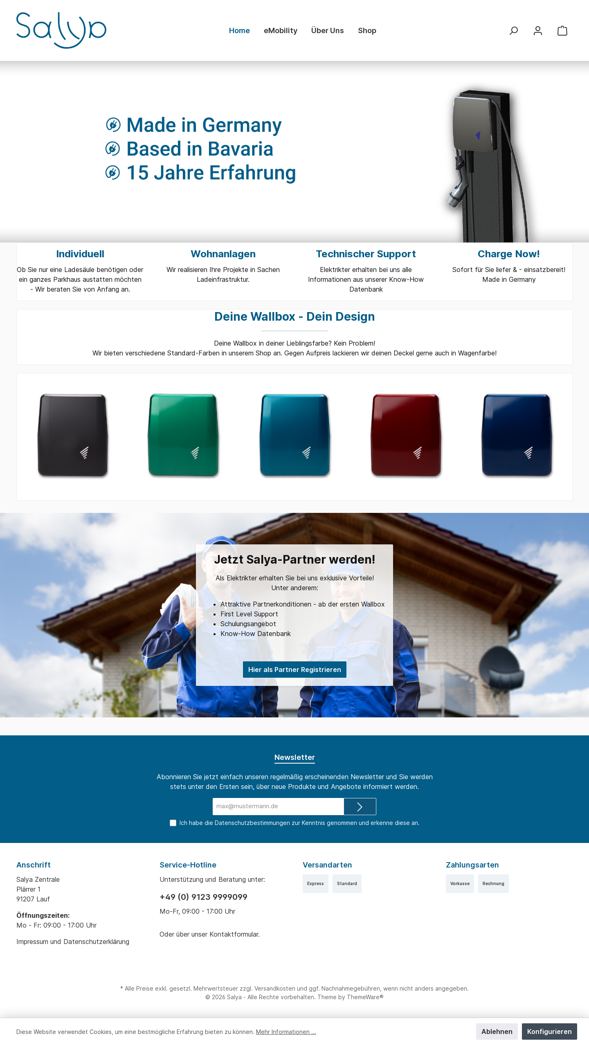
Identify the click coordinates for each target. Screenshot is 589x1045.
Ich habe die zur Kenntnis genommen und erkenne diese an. (299, 822)
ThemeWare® (364, 996)
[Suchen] (513, 30)
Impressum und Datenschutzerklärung (75, 941)
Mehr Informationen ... (281, 1031)
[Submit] (360, 807)
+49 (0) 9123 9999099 (203, 897)
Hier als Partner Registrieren (294, 679)
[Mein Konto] (538, 30)
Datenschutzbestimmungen (252, 822)
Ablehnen (498, 1031)
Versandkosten (274, 988)
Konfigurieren (550, 1031)
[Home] (239, 30)
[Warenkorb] (562, 30)
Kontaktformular (236, 934)
